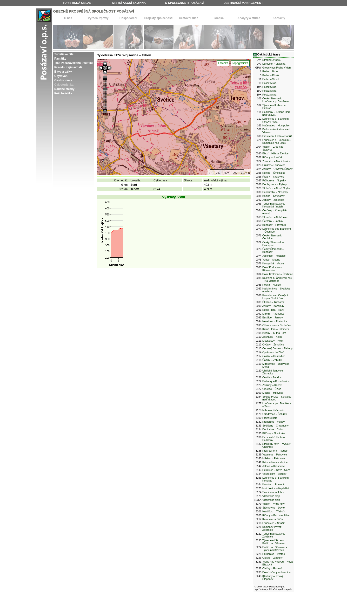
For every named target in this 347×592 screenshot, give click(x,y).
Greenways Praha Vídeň (276, 67)
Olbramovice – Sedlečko (276, 325)
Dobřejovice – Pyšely (274, 184)
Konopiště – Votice (273, 263)
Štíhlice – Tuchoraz (273, 302)
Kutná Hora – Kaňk (273, 309)
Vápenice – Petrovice (274, 454)
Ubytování (61, 76)
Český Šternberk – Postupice (273, 244)
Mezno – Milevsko (272, 392)
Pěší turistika (63, 93)
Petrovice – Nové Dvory (276, 469)
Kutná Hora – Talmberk (275, 329)
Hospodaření (128, 18)
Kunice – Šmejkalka (273, 172)
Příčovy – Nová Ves (273, 433)
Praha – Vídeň (270, 79)
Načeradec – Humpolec (276, 125)
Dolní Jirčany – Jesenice (276, 572)
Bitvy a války (63, 71)
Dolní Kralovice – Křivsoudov (272, 269)
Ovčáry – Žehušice (273, 344)
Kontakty (279, 18)
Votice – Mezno (271, 259)
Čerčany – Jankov (272, 221)
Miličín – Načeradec (273, 410)
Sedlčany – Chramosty (275, 425)
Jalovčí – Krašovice (273, 466)
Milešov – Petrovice (273, 458)
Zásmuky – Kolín (272, 336)
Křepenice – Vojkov (273, 421)
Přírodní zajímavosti (68, 67)
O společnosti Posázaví (184, 3)
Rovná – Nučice (271, 284)
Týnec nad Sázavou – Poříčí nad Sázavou (274, 542)
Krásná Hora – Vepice (275, 462)
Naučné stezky (64, 89)
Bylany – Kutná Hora (274, 332)
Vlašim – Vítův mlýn (273, 503)
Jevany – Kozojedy (273, 305)
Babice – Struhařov (273, 195)
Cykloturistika (63, 84)
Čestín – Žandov (271, 377)
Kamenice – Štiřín (272, 519)
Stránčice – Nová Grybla (276, 188)
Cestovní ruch (188, 18)
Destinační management (243, 3)
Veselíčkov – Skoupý (274, 473)
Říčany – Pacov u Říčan (276, 515)
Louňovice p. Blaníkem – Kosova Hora (276, 120)
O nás (68, 18)
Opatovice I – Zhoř (273, 352)
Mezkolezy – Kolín (273, 340)
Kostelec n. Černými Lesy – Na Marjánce (277, 279)
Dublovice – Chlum (273, 429)
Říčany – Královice (273, 176)
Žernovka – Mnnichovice (276, 161)
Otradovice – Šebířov (274, 414)
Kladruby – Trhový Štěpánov (272, 577)
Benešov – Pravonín (274, 224)
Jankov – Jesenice (273, 199)
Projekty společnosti (158, 18)
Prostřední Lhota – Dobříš (277, 136)
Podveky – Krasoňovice (276, 381)
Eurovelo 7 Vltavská (273, 63)
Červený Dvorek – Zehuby (277, 348)
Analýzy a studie (248, 18)
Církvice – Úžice (271, 388)
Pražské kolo (269, 417)
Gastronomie (63, 80)
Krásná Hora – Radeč (274, 450)
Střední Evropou (271, 59)
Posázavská (269, 83)
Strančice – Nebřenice (275, 217)
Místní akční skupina (129, 3)
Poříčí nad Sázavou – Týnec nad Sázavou (274, 548)
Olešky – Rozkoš (272, 568)
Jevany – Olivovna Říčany (277, 168)
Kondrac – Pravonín (273, 484)
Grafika (219, 18)
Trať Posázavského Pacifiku (73, 63)
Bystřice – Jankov (272, 317)
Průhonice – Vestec (273, 553)
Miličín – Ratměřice (273, 313)
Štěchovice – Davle (273, 507)
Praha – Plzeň (270, 75)
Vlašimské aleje (271, 496)
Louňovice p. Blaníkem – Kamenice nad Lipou (276, 141)
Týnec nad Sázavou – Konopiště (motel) (274, 205)
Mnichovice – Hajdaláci (275, 488)
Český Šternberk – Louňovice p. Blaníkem (275, 100)
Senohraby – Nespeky (275, 192)
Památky (60, 58)
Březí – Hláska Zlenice (275, 153)
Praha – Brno (270, 71)
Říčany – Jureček (272, 157)
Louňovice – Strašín (273, 523)
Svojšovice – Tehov (273, 492)
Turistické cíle (63, 54)
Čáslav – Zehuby (272, 359)
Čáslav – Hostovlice (273, 356)
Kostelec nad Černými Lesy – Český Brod (275, 297)
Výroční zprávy (98, 18)
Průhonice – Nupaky (274, 180)
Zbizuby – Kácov (272, 385)
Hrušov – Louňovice (273, 165)
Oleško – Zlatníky (272, 557)
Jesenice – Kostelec (274, 255)
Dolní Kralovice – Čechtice (277, 274)
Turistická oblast (78, 3)
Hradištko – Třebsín (273, 511)
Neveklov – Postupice (274, 321)
